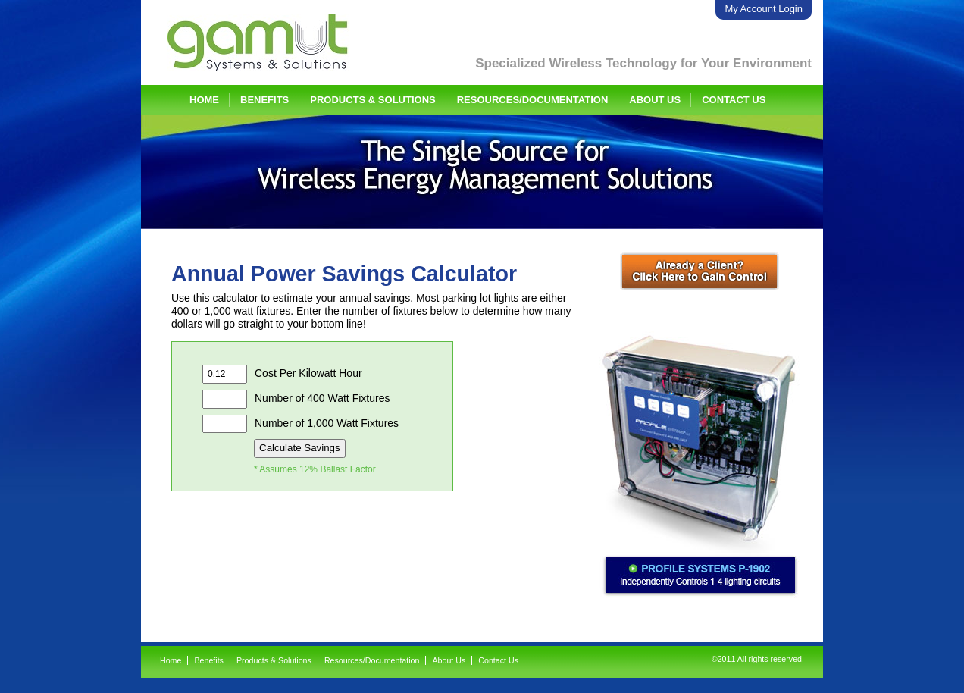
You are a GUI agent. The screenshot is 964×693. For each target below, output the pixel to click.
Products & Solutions (372, 99)
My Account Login (764, 8)
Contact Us (733, 99)
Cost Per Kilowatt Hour (282, 374)
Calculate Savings (299, 447)
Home (204, 99)
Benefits (264, 99)
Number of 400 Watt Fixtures (296, 399)
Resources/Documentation (533, 99)
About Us (655, 99)
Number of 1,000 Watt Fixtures (300, 424)
